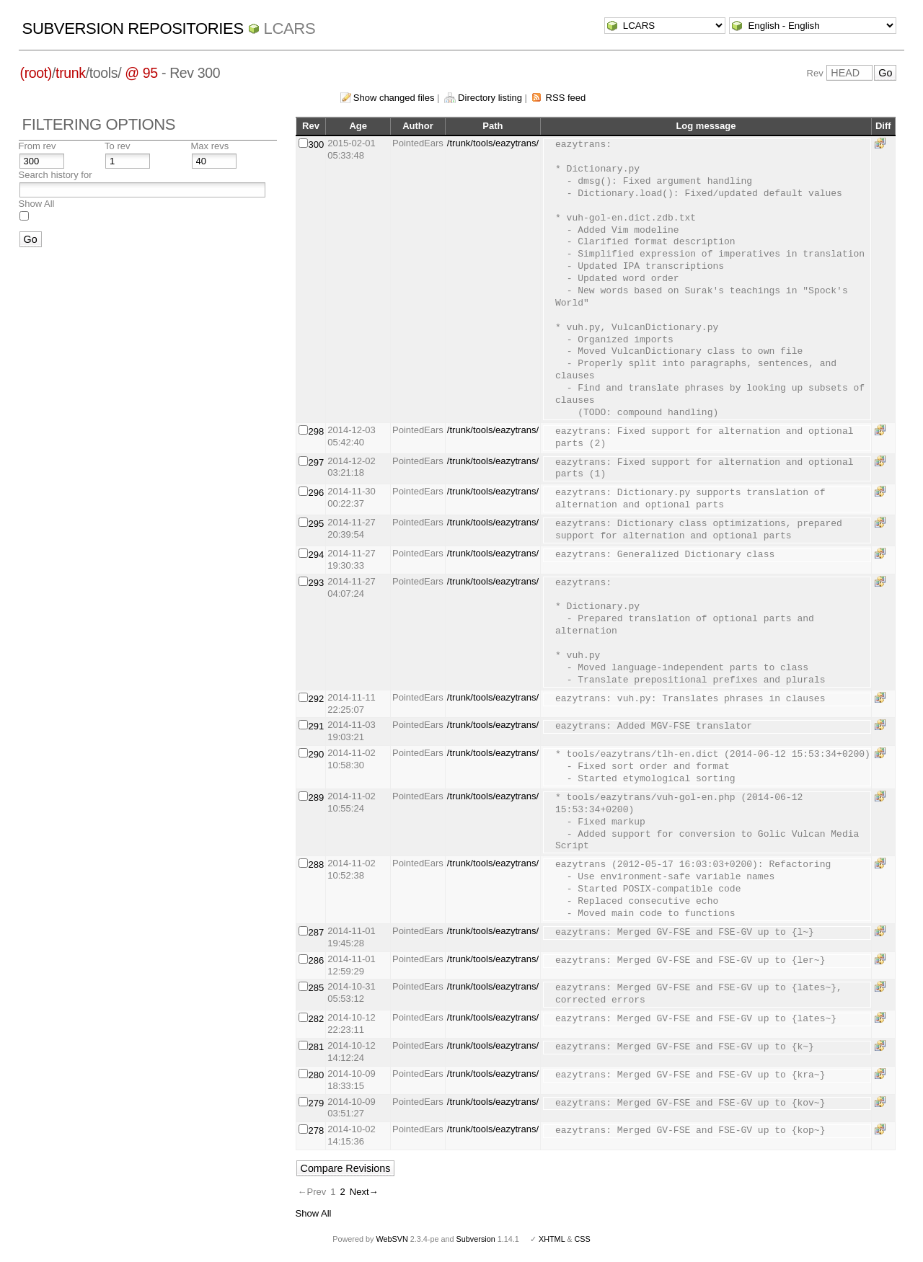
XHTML (552, 1239)
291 (316, 726)
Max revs (210, 146)
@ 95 (141, 73)
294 (316, 554)
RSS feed (566, 97)
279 (316, 1103)
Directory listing (490, 97)
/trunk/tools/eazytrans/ (493, 143)
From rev (37, 146)
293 (316, 582)
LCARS (290, 28)
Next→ (364, 1191)
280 (316, 1075)
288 (316, 864)
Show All (37, 203)
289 (316, 797)
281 (316, 1046)
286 (316, 960)
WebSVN (391, 1239)
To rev (117, 146)
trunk (71, 73)
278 (316, 1130)
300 (316, 144)
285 (316, 987)
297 (316, 462)
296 (316, 492)
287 (316, 932)
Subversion (475, 1239)
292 (316, 698)
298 (316, 431)
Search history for (55, 174)
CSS (583, 1239)
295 (316, 523)
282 (316, 1018)
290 (316, 754)
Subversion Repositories (133, 28)
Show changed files (394, 97)
